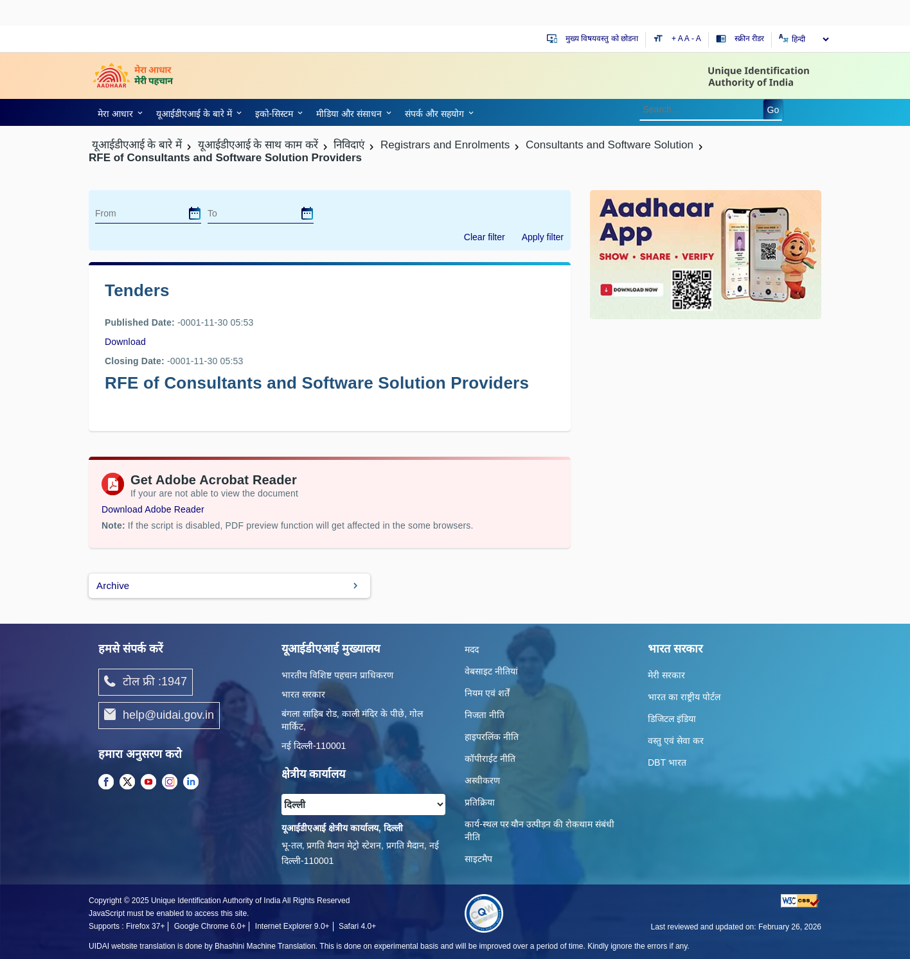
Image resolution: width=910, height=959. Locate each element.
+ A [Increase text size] (678, 38)
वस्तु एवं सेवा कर (676, 740)
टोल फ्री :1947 (145, 682)
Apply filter (543, 237)
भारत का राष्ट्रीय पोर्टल (684, 697)
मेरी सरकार (666, 675)
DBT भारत (667, 762)
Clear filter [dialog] (484, 237)
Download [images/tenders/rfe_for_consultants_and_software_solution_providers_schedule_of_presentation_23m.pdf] (125, 342)
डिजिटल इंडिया (672, 719)
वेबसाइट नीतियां (491, 671)
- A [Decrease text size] (696, 38)
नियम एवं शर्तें (487, 693)
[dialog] (194, 213)
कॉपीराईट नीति (490, 758)
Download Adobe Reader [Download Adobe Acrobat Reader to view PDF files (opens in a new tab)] (153, 509)
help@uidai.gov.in (159, 715)
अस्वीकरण (482, 780)
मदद (472, 649)
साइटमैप (478, 859)
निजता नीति (484, 715)
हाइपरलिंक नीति (492, 737)
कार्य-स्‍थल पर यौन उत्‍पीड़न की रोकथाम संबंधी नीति (539, 830)
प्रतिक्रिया (480, 802)
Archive (112, 585)
